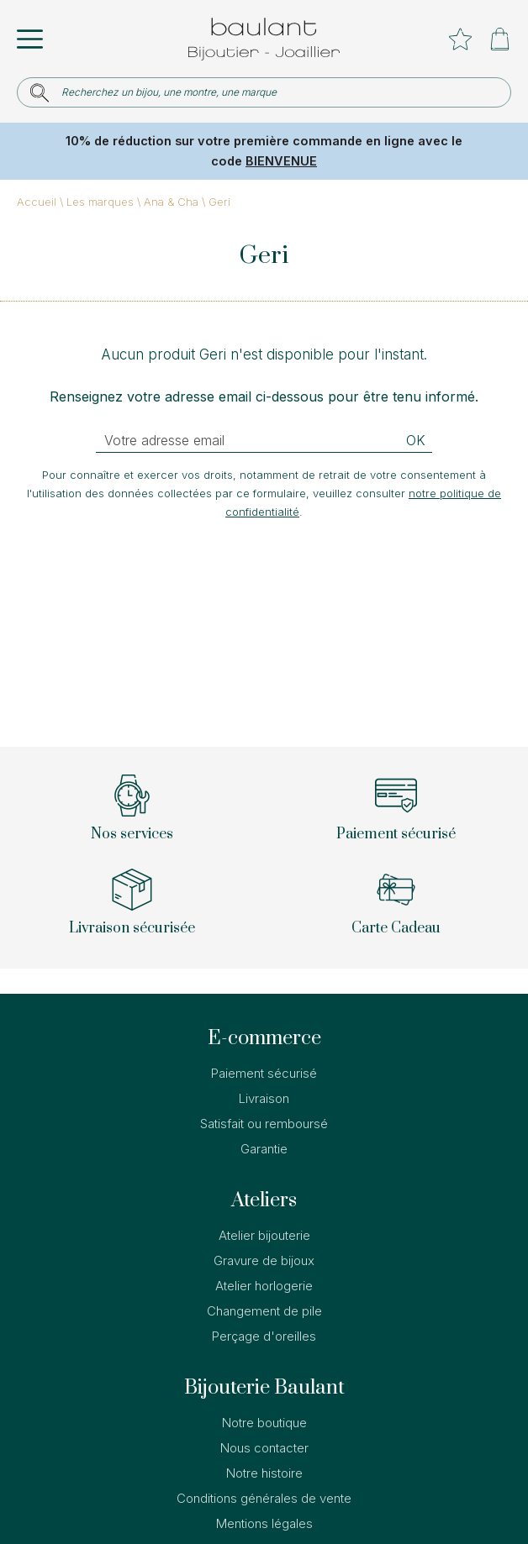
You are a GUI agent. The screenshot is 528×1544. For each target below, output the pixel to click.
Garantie (264, 1149)
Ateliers (264, 1200)
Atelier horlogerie (264, 1286)
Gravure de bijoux (264, 1260)
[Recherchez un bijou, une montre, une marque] (275, 92)
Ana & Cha (171, 201)
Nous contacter (264, 1448)
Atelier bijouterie (264, 1235)
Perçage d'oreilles (264, 1336)
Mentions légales (264, 1523)
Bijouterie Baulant (264, 1388)
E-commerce (264, 1038)
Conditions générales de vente (264, 1498)
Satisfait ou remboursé (264, 1124)
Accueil (36, 201)
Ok (415, 440)
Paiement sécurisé (264, 1073)
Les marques (100, 201)
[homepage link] (264, 39)
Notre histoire (264, 1473)
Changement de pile (264, 1311)
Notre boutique (264, 1423)
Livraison (264, 1098)
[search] (39, 93)
